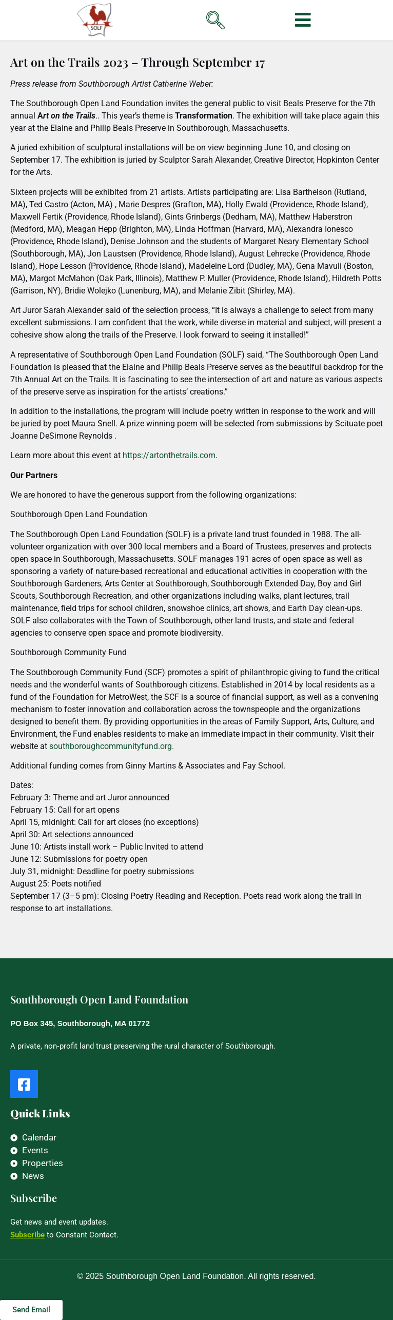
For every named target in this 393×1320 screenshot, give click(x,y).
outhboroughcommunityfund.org (112, 746)
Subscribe (27, 1234)
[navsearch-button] (199, 12)
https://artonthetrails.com (169, 455)
